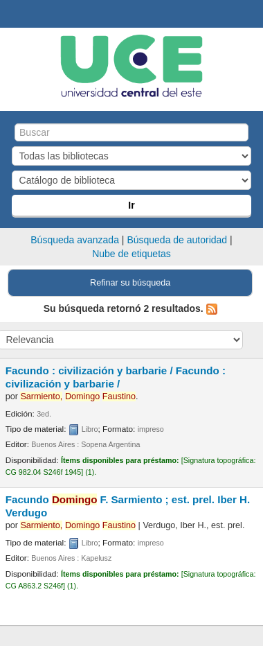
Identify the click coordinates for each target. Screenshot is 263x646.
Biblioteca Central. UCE (14, 14)
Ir (131, 205)
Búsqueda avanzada (74, 239)
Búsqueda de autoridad (177, 239)
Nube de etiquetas (131, 253)
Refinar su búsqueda (130, 283)
